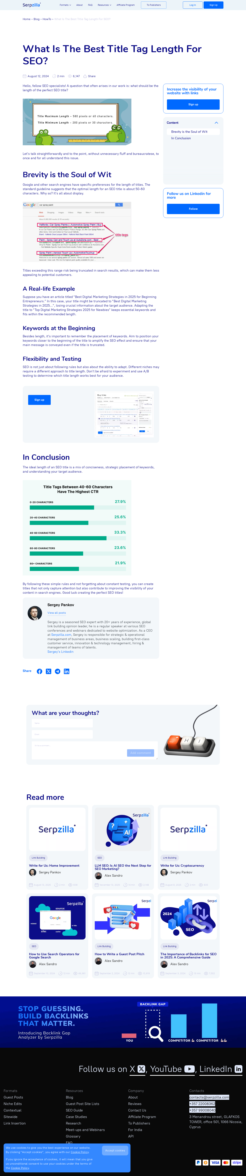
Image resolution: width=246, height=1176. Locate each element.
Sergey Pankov (60, 604)
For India (135, 1130)
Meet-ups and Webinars (85, 1130)
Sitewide (11, 1117)
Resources (103, 5)
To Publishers (154, 5)
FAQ (90, 5)
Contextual (12, 1110)
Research (73, 1123)
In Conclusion (181, 138)
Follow (193, 208)
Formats (64, 5)
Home (27, 19)
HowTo (47, 19)
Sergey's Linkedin (60, 652)
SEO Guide (74, 1110)
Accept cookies (115, 1150)
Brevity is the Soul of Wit (189, 132)
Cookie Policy (80, 1152)
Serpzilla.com (61, 635)
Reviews (134, 1104)
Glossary (73, 1136)
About (79, 5)
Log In (193, 5)
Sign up (193, 104)
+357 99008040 (202, 1110)
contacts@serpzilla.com (209, 1097)
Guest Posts (13, 1097)
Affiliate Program (126, 5)
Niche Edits (13, 1104)
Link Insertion (15, 1123)
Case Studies (76, 1117)
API (131, 1136)
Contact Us (137, 1110)
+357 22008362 (202, 1104)
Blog (37, 19)
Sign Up (213, 5)
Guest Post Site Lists (82, 1104)
